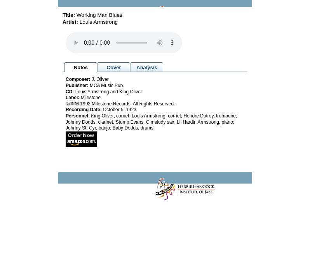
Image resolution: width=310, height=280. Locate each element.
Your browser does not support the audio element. (124, 42)
